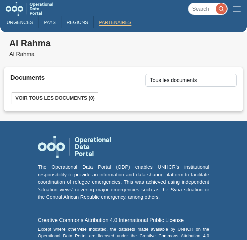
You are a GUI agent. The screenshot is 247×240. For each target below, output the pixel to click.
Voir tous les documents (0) (55, 98)
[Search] (208, 9)
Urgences (20, 22)
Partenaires (115, 22)
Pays (49, 22)
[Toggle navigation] (237, 8)
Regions (77, 22)
